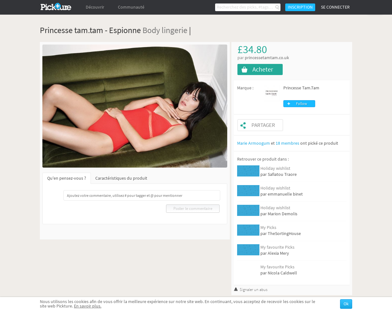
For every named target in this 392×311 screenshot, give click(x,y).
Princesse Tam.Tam (301, 88)
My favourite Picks (277, 247)
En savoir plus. (87, 306)
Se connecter (335, 7)
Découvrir (95, 7)
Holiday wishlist (275, 168)
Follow (301, 103)
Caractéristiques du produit (121, 178)
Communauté (131, 7)
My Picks (268, 228)
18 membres (287, 143)
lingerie (174, 30)
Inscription (300, 7)
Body (151, 30)
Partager (263, 125)
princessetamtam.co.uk (267, 58)
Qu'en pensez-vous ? (66, 178)
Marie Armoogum (253, 143)
